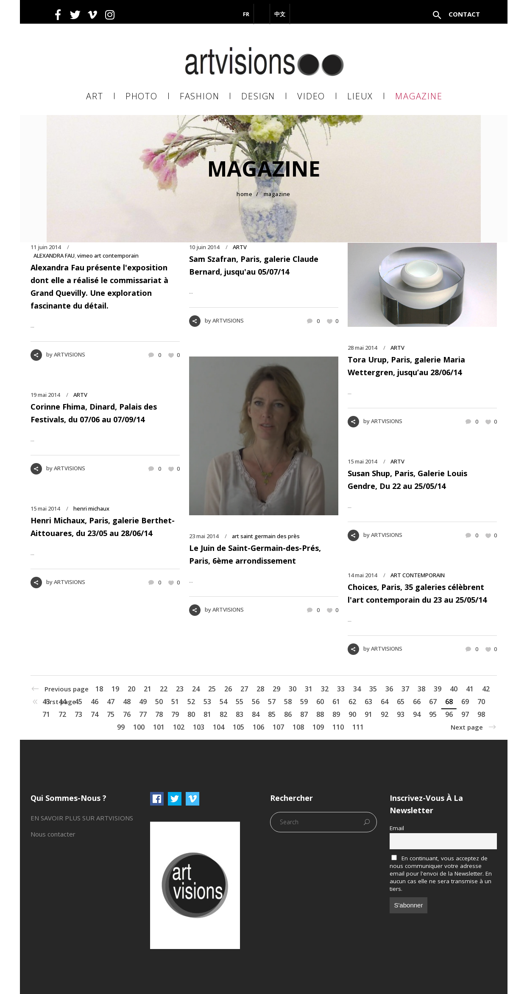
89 (336, 714)
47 (110, 701)
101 (159, 727)
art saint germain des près (266, 536)
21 (147, 689)
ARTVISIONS (69, 354)
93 (400, 714)
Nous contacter (53, 834)
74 (94, 714)
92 (384, 714)
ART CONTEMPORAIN (417, 575)
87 (304, 714)
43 (46, 701)
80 (191, 714)
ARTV (240, 247)
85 (272, 714)
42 (486, 689)
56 (255, 701)
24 (196, 689)
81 (207, 714)
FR (246, 14)
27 (244, 689)
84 (255, 714)
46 (94, 701)
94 (417, 714)
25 (212, 689)
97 (465, 714)
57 (272, 701)
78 (159, 714)
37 (405, 689)
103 (198, 727)
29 (276, 689)
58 (288, 701)
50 (159, 701)
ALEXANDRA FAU (54, 255)
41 (470, 689)
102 (178, 727)
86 (288, 714)
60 (320, 701)
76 (127, 714)
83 (239, 714)
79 (175, 714)
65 (400, 701)
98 (481, 714)
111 (358, 727)
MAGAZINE (277, 194)
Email (397, 828)
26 (228, 689)
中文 (279, 14)
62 (352, 701)
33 (341, 689)
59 (304, 701)
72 (62, 714)
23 (180, 689)
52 (191, 701)
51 (175, 701)
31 (308, 689)
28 (260, 689)
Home (244, 194)
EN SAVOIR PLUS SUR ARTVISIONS (82, 818)
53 (207, 701)
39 (437, 689)
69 (465, 701)
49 (143, 701)
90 (352, 714)
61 (336, 701)
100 (139, 727)
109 (318, 727)
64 (384, 701)
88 (320, 714)
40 (453, 689)
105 (238, 727)
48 (127, 701)
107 (278, 727)
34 (357, 689)
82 (223, 714)
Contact (464, 14)
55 (239, 701)
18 (99, 689)
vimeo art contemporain (108, 255)
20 (131, 689)
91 (368, 714)
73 (78, 714)
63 (368, 701)
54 (223, 701)
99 (121, 727)
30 (292, 689)
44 (62, 701)
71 (46, 714)
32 (325, 689)
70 (481, 701)
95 (433, 714)
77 (143, 714)
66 (417, 701)
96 (449, 714)
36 (389, 689)
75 (110, 714)
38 (421, 689)
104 (218, 727)
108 (298, 727)
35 (373, 689)
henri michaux (91, 508)
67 (433, 701)
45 (78, 701)
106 (258, 727)
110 (338, 727)
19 (115, 689)
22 (163, 689)
